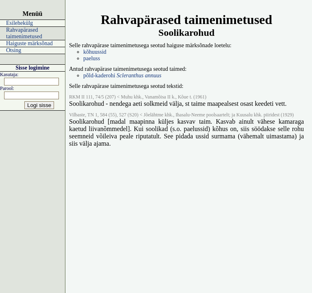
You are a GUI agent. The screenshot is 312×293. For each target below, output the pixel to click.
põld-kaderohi (122, 75)
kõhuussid (94, 52)
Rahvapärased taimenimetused (24, 33)
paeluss (91, 58)
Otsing (13, 50)
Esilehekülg (19, 23)
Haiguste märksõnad (29, 43)
